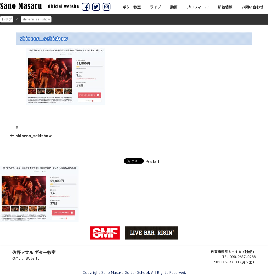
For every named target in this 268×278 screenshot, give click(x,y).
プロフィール (198, 7)
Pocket (153, 161)
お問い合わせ (253, 7)
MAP (248, 251)
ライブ (155, 7)
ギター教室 (131, 7)
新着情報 (225, 7)
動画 (173, 7)
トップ (7, 19)
